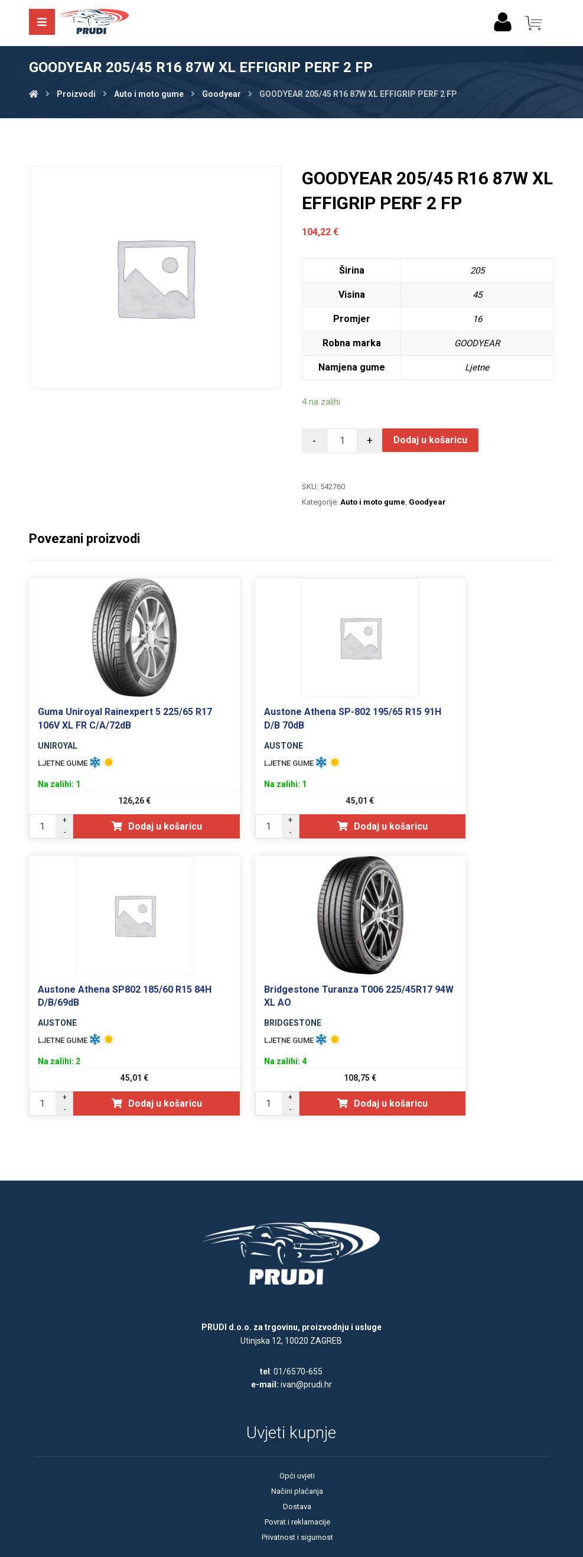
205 (477, 270)
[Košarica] (533, 22)
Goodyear (427, 502)
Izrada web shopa (273, 1546)
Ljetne (477, 367)
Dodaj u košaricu (431, 440)
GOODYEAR (476, 343)
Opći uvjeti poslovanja (291, 1453)
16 (477, 318)
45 (477, 294)
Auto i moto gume (372, 502)
